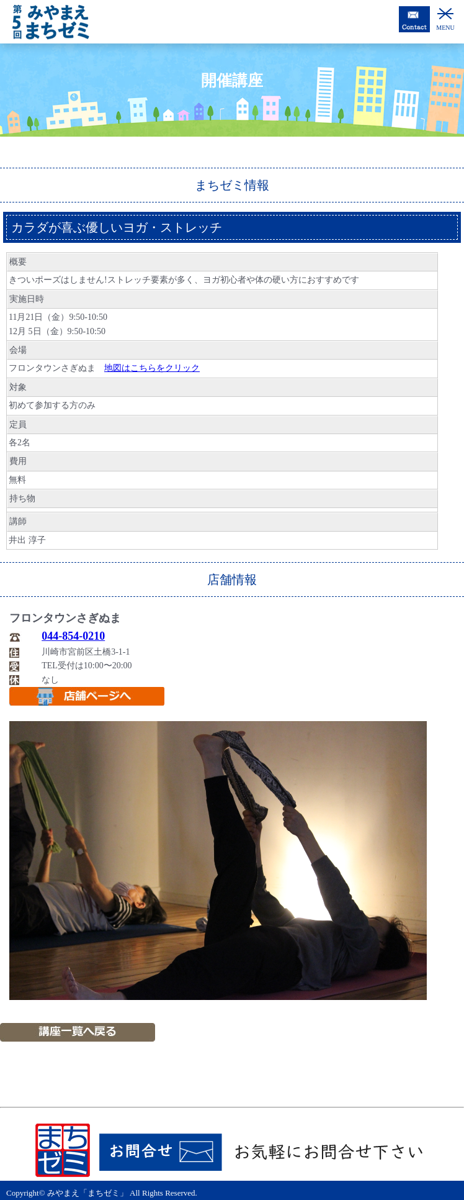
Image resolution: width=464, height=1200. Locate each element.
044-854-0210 (73, 636)
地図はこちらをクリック (152, 368)
